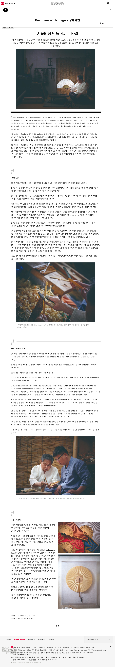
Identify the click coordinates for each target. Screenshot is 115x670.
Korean (102, 24)
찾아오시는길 (42, 641)
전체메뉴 (111, 3)
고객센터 (52, 641)
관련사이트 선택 (98, 640)
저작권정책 (31, 641)
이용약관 (8, 641)
